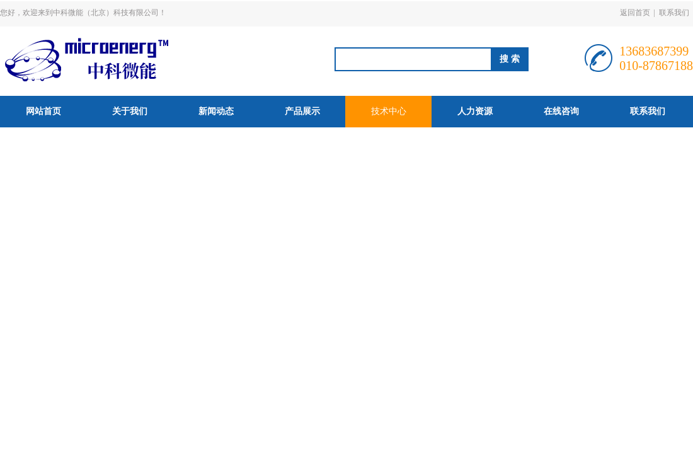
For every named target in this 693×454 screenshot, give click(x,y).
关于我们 (129, 111)
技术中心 (388, 111)
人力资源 (475, 111)
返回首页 (635, 12)
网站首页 (43, 111)
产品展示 (302, 111)
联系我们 (674, 12)
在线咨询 (561, 111)
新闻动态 (216, 111)
